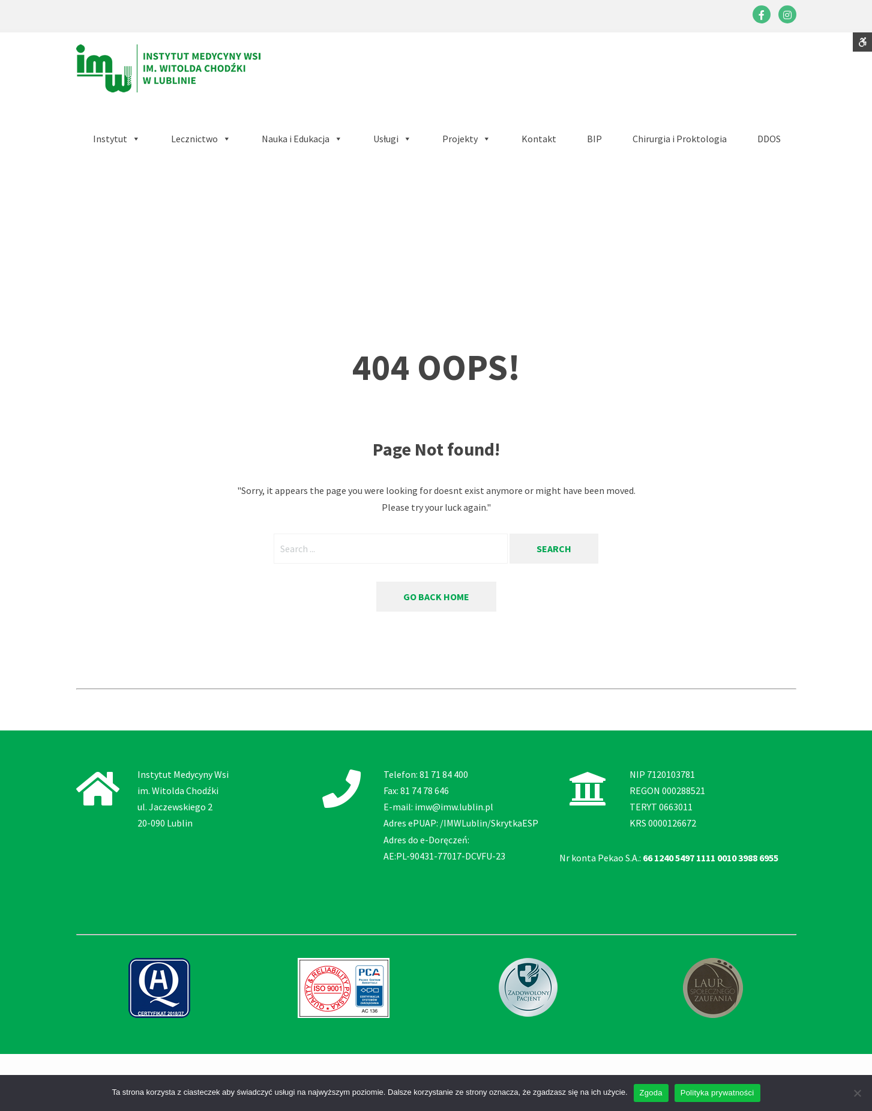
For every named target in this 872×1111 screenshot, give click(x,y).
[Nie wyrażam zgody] (857, 1093)
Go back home (436, 597)
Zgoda (651, 1092)
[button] (302, 138)
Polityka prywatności (717, 1092)
